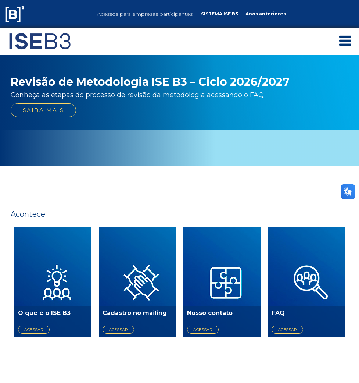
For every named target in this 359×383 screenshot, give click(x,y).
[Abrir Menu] (345, 40)
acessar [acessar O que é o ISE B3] (33, 329)
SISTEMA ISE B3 (219, 14)
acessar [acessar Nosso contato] (202, 329)
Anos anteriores (265, 14)
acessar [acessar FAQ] (287, 329)
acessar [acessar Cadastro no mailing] (118, 329)
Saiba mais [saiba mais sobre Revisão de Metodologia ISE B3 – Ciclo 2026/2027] (43, 110)
